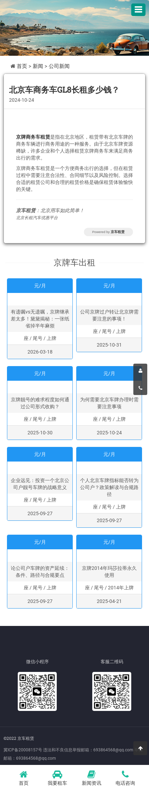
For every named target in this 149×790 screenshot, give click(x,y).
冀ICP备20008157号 (22, 750)
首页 (22, 66)
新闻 (38, 66)
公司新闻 (59, 66)
